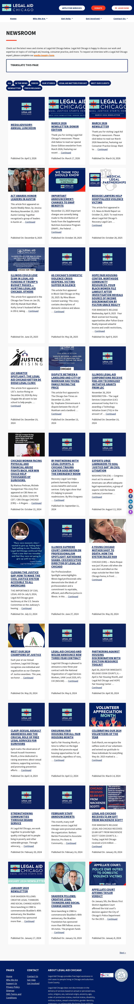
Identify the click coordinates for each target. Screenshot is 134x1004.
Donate (98, 8)
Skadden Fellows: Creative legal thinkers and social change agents (65, 901)
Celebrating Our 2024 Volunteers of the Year (106, 734)
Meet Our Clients (100, 83)
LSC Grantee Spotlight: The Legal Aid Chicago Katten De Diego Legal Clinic (26, 378)
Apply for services (72, 8)
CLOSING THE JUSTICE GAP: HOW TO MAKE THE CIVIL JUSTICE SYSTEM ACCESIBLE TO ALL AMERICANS (25, 579)
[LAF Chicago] (18, 7)
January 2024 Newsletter (20, 889)
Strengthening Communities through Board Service (22, 818)
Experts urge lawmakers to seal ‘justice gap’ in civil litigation (106, 465)
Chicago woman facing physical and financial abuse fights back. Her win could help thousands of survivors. (26, 470)
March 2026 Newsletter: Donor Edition (65, 127)
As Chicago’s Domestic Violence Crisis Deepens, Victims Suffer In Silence (66, 280)
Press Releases (33, 88)
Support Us (11, 983)
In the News (21, 83)
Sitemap (10, 990)
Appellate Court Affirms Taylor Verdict (103, 893)
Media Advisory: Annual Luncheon (23, 126)
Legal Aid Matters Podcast (73, 83)
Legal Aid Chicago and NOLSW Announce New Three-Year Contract (66, 655)
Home (13, 19)
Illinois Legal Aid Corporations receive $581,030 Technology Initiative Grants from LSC (107, 381)
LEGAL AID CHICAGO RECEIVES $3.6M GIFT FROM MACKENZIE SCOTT (107, 817)
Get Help (66, 19)
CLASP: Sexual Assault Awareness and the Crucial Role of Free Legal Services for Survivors (26, 737)
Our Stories (48, 83)
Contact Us (120, 19)
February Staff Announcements (63, 815)
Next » (123, 952)
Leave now (122, 8)
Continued (66, 152)
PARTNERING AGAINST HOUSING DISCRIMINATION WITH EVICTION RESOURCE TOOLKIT (106, 658)
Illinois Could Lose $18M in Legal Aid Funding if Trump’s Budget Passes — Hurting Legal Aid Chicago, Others (24, 283)
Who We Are (39, 19)
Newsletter (14, 88)
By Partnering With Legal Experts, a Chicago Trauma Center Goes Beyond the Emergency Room (65, 467)
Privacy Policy (13, 986)
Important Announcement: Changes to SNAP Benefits (62, 200)
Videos (34, 83)
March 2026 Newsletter (100, 125)
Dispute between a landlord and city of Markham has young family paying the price (66, 381)
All (9, 83)
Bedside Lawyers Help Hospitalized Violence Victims (107, 199)
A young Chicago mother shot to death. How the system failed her (104, 552)
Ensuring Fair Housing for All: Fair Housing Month (65, 734)
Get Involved (93, 19)
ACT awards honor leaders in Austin (23, 197)
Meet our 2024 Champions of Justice (26, 653)
